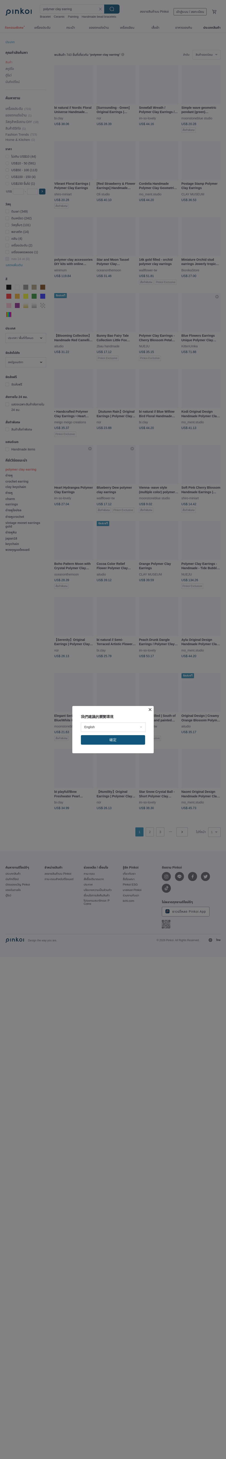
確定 (113, 740)
